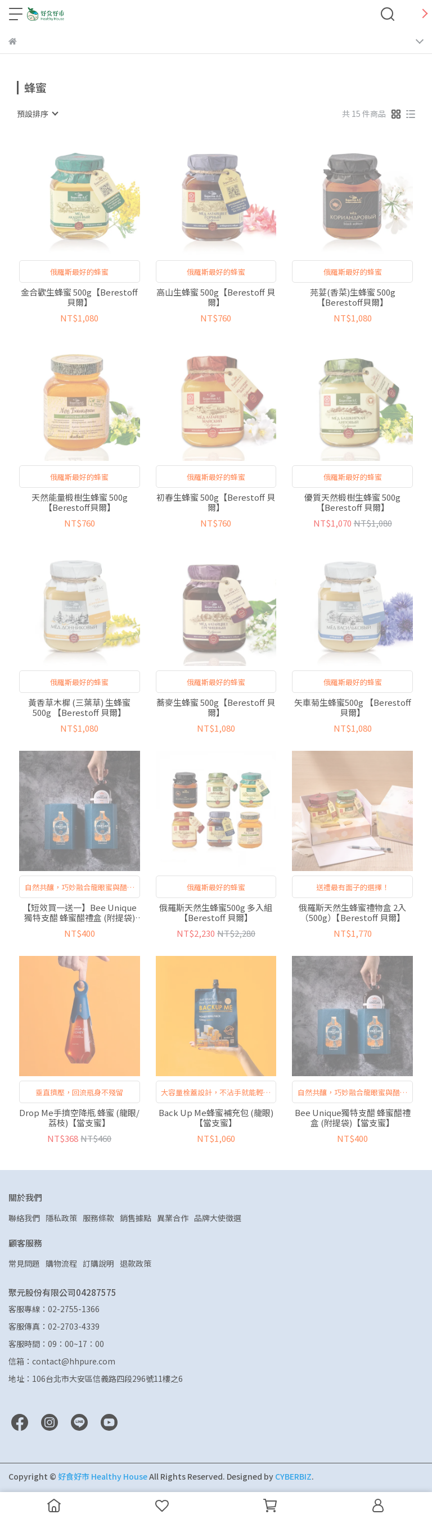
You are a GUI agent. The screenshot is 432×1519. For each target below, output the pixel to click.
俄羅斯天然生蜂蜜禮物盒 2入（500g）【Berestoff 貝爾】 (352, 913)
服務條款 (98, 1217)
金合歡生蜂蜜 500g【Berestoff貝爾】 (79, 297)
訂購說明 (98, 1263)
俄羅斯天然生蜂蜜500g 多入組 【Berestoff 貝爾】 (215, 913)
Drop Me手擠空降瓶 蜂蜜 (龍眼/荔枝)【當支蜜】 (79, 1118)
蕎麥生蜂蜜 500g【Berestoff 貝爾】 (215, 707)
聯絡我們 (24, 1217)
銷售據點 (135, 1217)
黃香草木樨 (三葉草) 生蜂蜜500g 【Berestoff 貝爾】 (79, 707)
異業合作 (172, 1217)
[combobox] (37, 113)
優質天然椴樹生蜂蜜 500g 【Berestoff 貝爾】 (352, 502)
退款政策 (135, 1263)
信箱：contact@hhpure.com (61, 1361)
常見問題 (24, 1263)
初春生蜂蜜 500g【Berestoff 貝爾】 (215, 502)
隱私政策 (61, 1217)
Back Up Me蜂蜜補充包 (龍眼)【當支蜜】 (216, 1118)
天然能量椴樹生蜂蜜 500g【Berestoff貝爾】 (80, 502)
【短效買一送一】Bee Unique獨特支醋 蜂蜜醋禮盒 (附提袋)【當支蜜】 (79, 913)
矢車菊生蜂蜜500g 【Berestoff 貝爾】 (352, 707)
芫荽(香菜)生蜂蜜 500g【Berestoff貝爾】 (352, 297)
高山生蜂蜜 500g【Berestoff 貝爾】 (215, 297)
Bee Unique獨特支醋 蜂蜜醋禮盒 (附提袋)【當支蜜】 (353, 1118)
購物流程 (61, 1263)
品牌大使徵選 (217, 1217)
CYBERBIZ (293, 1476)
